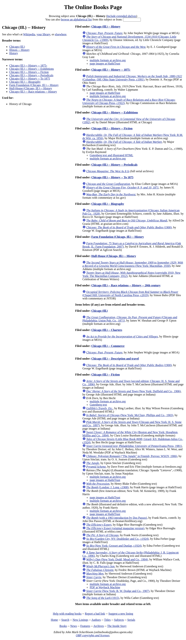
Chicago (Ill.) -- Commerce (108, 345)
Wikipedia (29, 34)
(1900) (129, 227)
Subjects (119, 619)
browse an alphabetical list (76, 19)
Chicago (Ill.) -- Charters (106, 330)
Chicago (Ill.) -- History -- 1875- (28, 65)
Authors (96, 619)
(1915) (102, 597)
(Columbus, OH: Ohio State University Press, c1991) (132, 78)
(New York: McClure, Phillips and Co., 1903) (129, 415)
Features (85, 625)
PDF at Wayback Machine (105, 587)
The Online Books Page (93, 7)
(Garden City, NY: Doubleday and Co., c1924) (117, 538)
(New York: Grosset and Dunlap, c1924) (113, 545)
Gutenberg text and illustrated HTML (111, 155)
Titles (107, 619)
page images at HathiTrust (105, 63)
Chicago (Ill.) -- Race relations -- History (33, 91)
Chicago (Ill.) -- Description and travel (115, 358)
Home (54, 619)
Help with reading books (67, 613)
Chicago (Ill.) (17, 46)
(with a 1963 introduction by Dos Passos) (116, 517)
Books (63, 625)
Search (65, 619)
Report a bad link (95, 613)
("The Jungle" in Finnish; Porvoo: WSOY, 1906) (131, 456)
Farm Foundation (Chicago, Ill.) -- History (34, 85)
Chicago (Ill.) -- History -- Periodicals (31, 75)
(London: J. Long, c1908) (107, 487)
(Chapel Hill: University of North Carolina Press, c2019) (130, 293)
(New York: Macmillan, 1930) (132, 264)
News (73, 625)
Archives (98, 625)
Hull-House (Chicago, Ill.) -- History (30, 88)
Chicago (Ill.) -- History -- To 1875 (29, 78)
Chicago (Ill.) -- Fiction (105, 374)
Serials (131, 619)
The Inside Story (117, 625)
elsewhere (60, 34)
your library (43, 34)
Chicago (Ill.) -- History (105, 26)
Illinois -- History (19, 49)
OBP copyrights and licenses (92, 635)
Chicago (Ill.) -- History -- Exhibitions (31, 68)
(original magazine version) (115, 528)
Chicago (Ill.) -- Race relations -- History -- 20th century (126, 285)
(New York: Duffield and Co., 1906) (133, 391)
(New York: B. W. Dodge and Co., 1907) (117, 591)
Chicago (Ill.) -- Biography (25, 81)
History (13, 53)
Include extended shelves (121, 16)
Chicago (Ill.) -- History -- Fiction (29, 72)
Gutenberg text (98, 404)
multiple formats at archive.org (108, 60)
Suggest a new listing (120, 613)
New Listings (80, 619)
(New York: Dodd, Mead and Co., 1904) (117, 559)
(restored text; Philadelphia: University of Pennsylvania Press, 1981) (134, 446)
